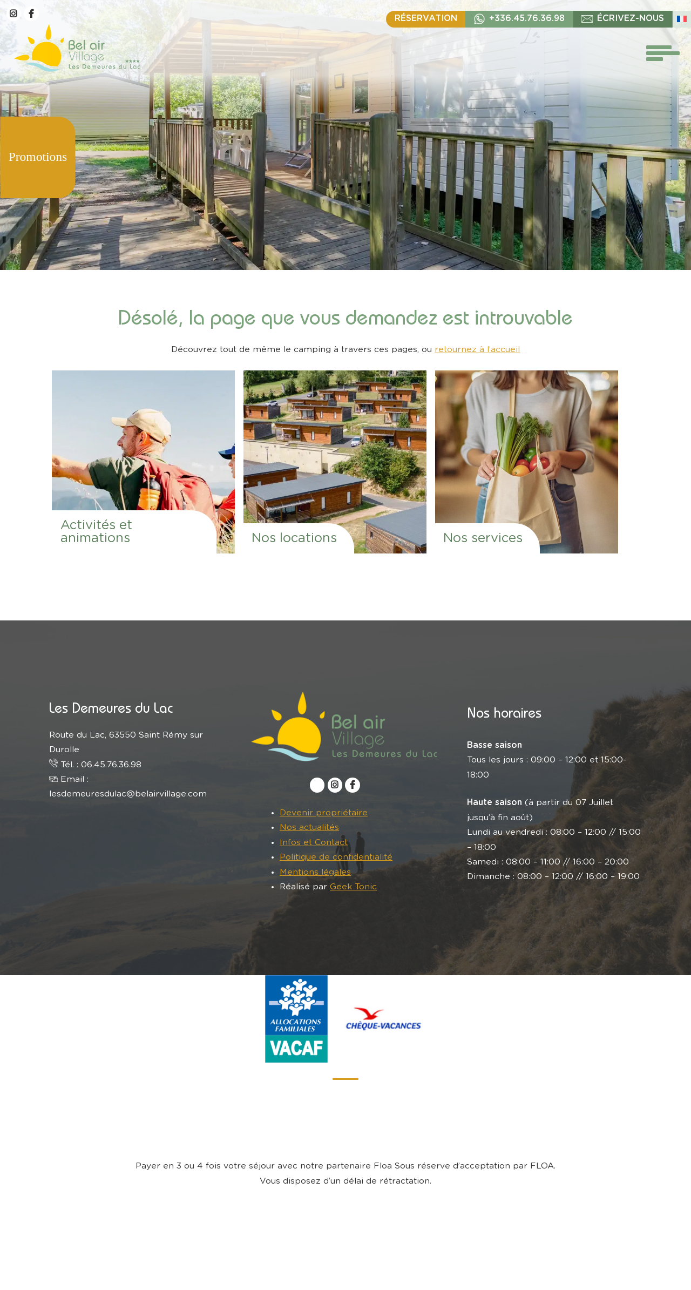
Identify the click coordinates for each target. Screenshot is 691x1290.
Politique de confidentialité (336, 857)
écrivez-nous (630, 18)
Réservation (426, 18)
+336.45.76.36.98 (527, 18)
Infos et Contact (314, 842)
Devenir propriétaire (324, 812)
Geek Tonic (353, 886)
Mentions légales (315, 872)
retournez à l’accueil (477, 349)
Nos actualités (309, 827)
